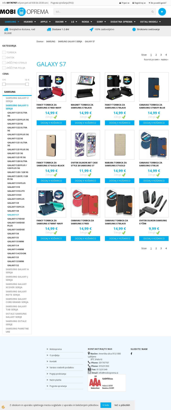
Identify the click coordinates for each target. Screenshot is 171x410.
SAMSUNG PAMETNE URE (17, 330)
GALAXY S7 (13, 214)
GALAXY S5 (13, 237)
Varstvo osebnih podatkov (62, 367)
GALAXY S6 (13, 233)
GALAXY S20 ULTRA (17, 161)
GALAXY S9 (13, 202)
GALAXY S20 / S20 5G (17, 172)
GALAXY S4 (13, 245)
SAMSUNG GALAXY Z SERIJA (17, 99)
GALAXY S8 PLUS (15, 206)
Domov (40, 41)
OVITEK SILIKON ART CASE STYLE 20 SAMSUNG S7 (84, 164)
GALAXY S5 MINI (15, 241)
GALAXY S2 (13, 265)
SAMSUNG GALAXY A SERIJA (17, 271)
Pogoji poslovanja (58, 373)
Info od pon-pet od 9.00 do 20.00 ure (25, 2)
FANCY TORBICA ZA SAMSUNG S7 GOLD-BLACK (50, 164)
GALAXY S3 (13, 257)
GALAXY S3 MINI (15, 261)
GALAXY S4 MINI (15, 249)
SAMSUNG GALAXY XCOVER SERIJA (16, 286)
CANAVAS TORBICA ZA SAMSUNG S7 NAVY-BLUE (152, 106)
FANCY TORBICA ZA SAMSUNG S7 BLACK (115, 106)
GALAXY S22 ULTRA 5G (17, 129)
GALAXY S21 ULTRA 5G (17, 144)
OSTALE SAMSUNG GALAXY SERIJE (16, 315)
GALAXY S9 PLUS (15, 198)
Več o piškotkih (122, 405)
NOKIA (85, 21)
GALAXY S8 (13, 210)
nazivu (165, 59)
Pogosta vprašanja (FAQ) (62, 2)
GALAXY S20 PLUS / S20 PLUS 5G (17, 167)
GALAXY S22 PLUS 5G (18, 134)
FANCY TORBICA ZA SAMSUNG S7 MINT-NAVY (50, 222)
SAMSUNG (10, 21)
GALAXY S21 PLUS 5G (18, 149)
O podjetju (54, 355)
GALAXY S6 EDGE (16, 229)
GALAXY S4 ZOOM (16, 253)
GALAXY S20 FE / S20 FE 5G (17, 178)
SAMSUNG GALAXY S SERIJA (17, 107)
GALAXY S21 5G (15, 153)
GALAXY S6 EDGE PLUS (16, 224)
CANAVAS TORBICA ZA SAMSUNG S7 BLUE (150, 164)
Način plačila (55, 380)
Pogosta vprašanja (58, 386)
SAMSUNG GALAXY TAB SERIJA (16, 308)
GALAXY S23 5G (15, 123)
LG (72, 21)
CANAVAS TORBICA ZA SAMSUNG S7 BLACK (116, 222)
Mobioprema (56, 349)
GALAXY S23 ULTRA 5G (17, 114)
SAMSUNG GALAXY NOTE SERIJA (16, 293)
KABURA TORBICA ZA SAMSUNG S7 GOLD (116, 164)
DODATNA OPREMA (121, 21)
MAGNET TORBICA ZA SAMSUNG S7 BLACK (82, 106)
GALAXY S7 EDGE (16, 218)
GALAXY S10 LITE (16, 191)
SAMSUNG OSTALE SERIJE (16, 323)
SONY (100, 21)
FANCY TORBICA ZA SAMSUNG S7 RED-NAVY (49, 106)
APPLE (44, 21)
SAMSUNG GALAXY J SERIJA (17, 278)
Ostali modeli (149, 21)
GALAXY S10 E (14, 194)
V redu (106, 405)
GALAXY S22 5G (15, 138)
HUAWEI (28, 21)
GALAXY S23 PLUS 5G (18, 119)
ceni (157, 59)
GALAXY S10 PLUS (16, 183)
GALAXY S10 (13, 186)
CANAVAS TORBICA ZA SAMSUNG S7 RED (82, 222)
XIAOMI (59, 21)
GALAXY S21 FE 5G (16, 157)
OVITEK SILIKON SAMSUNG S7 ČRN (153, 222)
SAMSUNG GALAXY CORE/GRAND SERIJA (17, 300)
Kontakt (53, 361)
